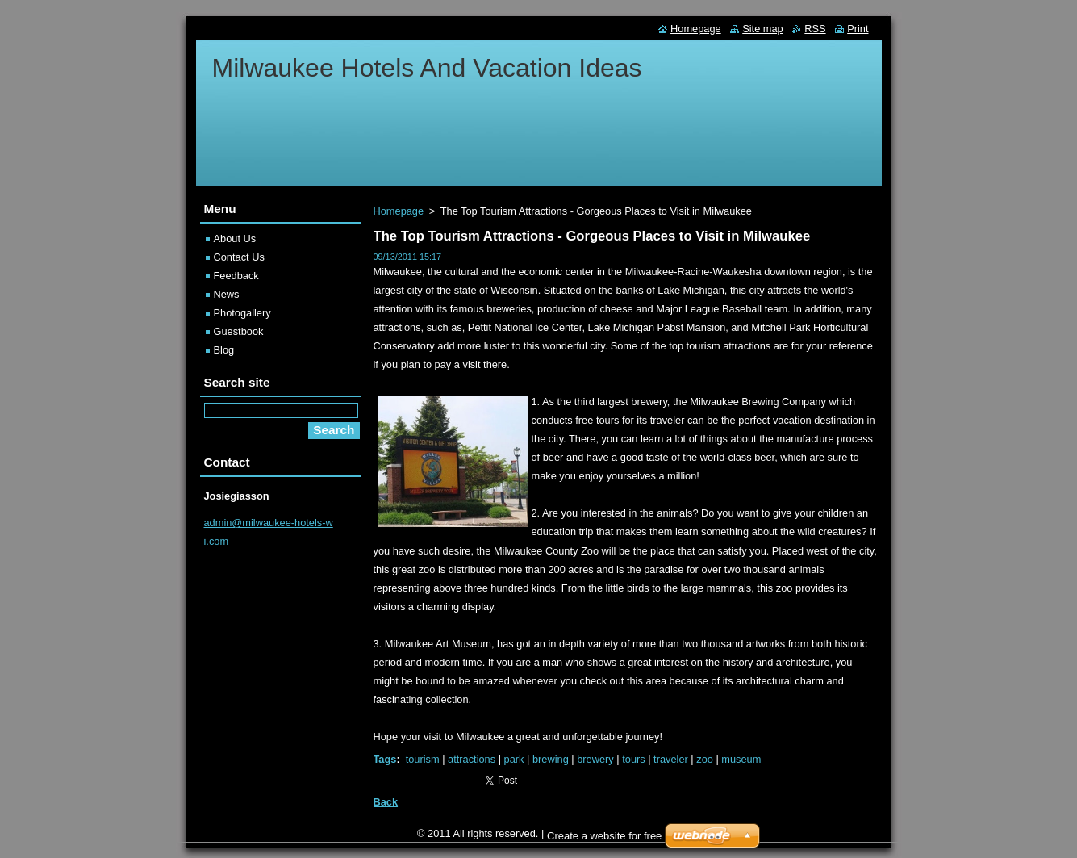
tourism (423, 759)
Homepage (399, 211)
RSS (814, 29)
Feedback (236, 276)
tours (633, 759)
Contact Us (239, 257)
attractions (471, 759)
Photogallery (242, 313)
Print (857, 29)
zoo (704, 759)
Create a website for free (604, 840)
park (514, 759)
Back (386, 802)
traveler (670, 759)
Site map (762, 29)
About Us (235, 238)
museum (741, 759)
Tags (385, 759)
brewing (550, 759)
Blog (224, 350)
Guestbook (239, 331)
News (227, 294)
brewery (595, 759)
